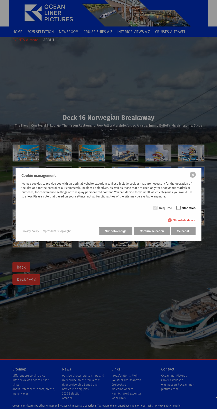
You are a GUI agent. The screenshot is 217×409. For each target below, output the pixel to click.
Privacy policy (30, 231)
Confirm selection (152, 231)
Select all (183, 231)
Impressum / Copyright (56, 231)
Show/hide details (184, 220)
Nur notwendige (115, 231)
